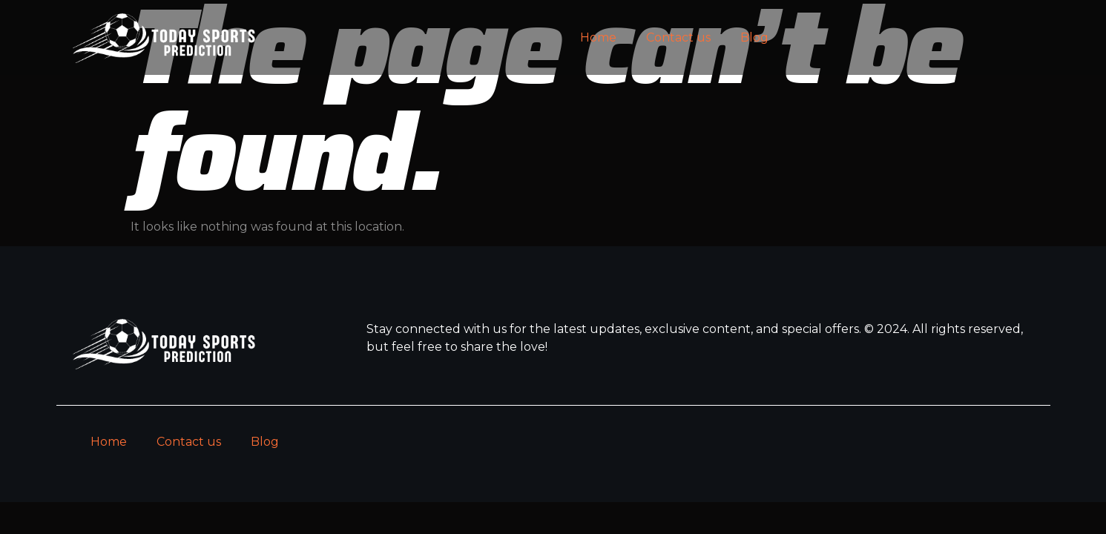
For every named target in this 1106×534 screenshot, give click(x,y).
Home (598, 37)
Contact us (678, 37)
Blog (754, 37)
